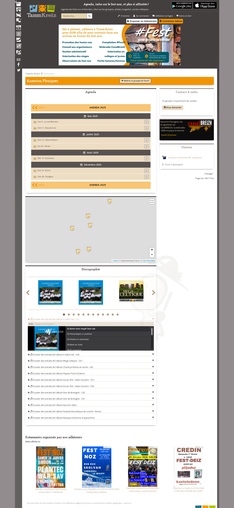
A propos (31, 503)
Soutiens (58, 503)
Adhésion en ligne (162, 16)
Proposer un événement (93, 503)
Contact (49, 503)
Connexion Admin (170, 21)
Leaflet (115, 261)
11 (113, 314)
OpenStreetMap (149, 261)
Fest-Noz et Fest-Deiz (178, 157)
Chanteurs (196, 157)
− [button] (152, 255)
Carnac (47, 146)
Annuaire (49, 73)
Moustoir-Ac (50, 128)
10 (108, 314)
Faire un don (183, 16)
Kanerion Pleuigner (44, 324)
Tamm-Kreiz (32, 73)
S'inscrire (124, 16)
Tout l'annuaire (172, 164)
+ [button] (152, 250)
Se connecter (141, 16)
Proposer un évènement (142, 21)
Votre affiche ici (32, 441)
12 (118, 314)
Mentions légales (74, 503)
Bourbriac (49, 158)
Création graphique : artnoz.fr (118, 503)
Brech (48, 170)
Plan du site (41, 503)
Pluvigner (49, 176)
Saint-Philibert (51, 140)
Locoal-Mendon (51, 121)
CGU (64, 503)
